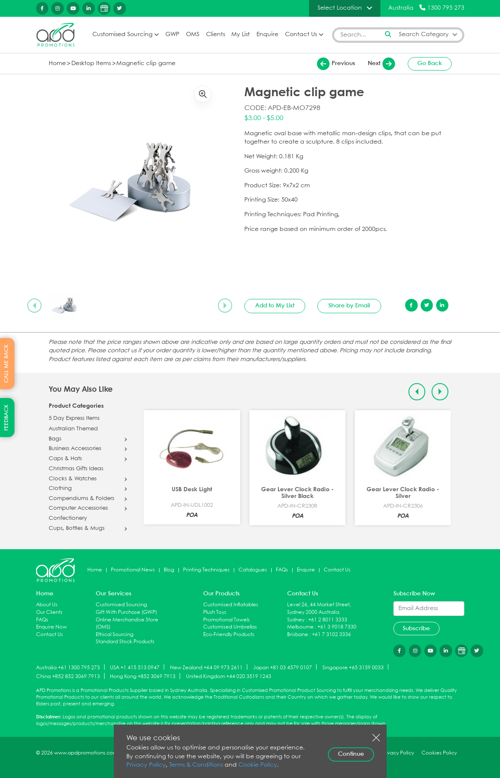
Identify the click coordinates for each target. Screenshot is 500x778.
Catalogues (252, 570)
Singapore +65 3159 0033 (353, 667)
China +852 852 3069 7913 (68, 676)
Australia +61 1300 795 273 (68, 667)
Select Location (339, 8)
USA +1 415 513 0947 (135, 667)
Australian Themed (73, 429)
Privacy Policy (146, 765)
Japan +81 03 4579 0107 (282, 667)
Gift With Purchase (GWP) (126, 612)
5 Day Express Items (74, 418)
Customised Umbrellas (230, 627)
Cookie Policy (257, 765)
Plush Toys (214, 612)
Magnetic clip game (145, 63)
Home (57, 63)
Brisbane (297, 634)
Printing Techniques (206, 570)
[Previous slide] (34, 306)
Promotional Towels (226, 620)
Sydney (295, 620)
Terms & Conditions (196, 765)
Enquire (267, 34)
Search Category (424, 34)
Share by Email (349, 306)
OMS (192, 34)
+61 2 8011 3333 (327, 620)
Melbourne (300, 627)
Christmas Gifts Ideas (76, 469)
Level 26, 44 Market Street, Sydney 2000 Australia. (319, 608)
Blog (169, 570)
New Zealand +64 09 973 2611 (206, 667)
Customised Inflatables (230, 604)
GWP (172, 34)
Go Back (429, 63)
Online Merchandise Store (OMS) (127, 624)
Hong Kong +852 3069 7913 (142, 676)
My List (240, 34)
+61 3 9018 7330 (336, 627)
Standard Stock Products (125, 641)
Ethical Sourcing (115, 634)
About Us (47, 604)
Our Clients (49, 612)
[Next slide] (225, 306)
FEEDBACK (6, 417)
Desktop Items (91, 63)
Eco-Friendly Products (228, 634)
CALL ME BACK (6, 363)
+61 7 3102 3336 (331, 634)
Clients (215, 34)
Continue (351, 754)
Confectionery (68, 518)
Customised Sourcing (122, 34)
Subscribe (416, 628)
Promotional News (133, 570)
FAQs (282, 570)
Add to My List (274, 306)
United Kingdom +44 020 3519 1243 (228, 676)
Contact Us (301, 34)
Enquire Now (51, 627)
